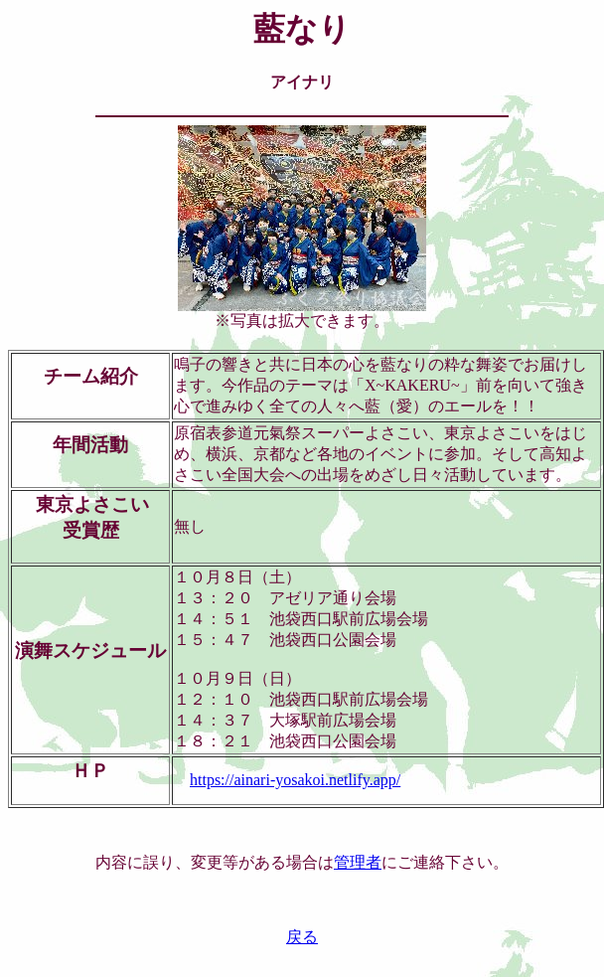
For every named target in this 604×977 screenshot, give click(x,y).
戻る (302, 936)
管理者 (357, 862)
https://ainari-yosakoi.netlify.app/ (295, 779)
